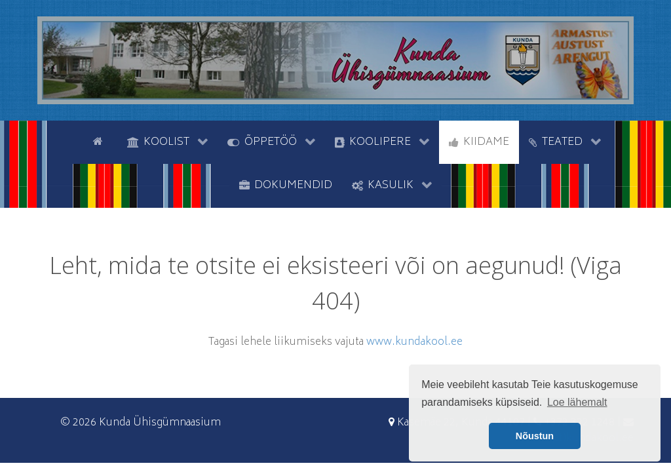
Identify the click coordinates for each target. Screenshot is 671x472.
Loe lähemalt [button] (577, 402)
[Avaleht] (100, 141)
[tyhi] (71, 141)
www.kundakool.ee (414, 342)
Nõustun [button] (535, 436)
